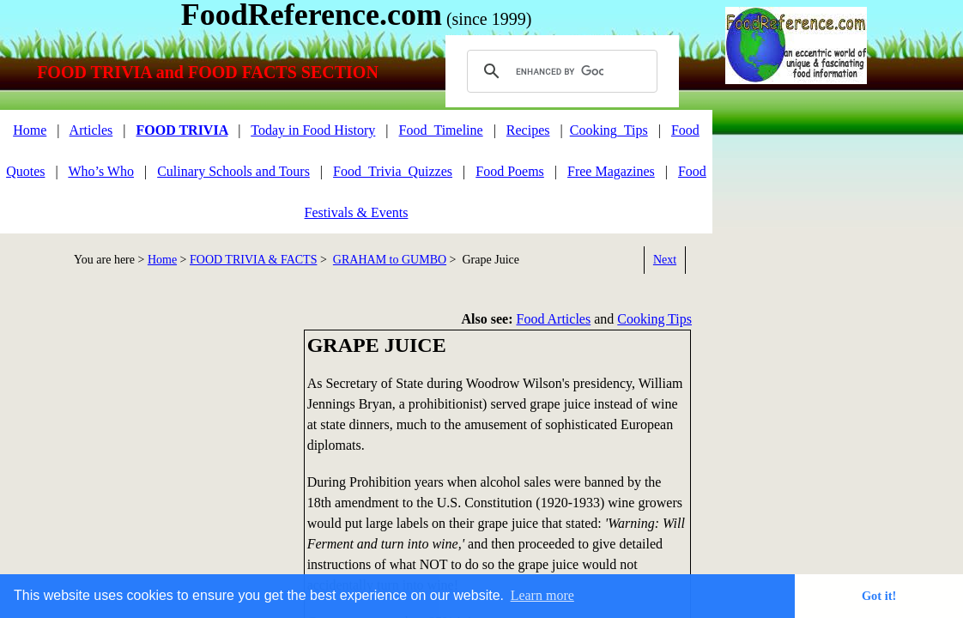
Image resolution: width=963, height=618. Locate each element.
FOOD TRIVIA (181, 130)
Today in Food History (313, 130)
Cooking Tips (654, 319)
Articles (91, 130)
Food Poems (509, 171)
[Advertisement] (146, 450)
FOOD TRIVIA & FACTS (253, 259)
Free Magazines (611, 171)
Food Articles (554, 319)
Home (29, 130)
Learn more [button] (542, 595)
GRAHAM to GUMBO (389, 259)
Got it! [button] (879, 596)
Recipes (528, 130)
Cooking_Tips (609, 130)
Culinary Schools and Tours (233, 171)
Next (664, 259)
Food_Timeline (441, 130)
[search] (559, 71)
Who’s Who (101, 171)
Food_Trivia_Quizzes (392, 171)
